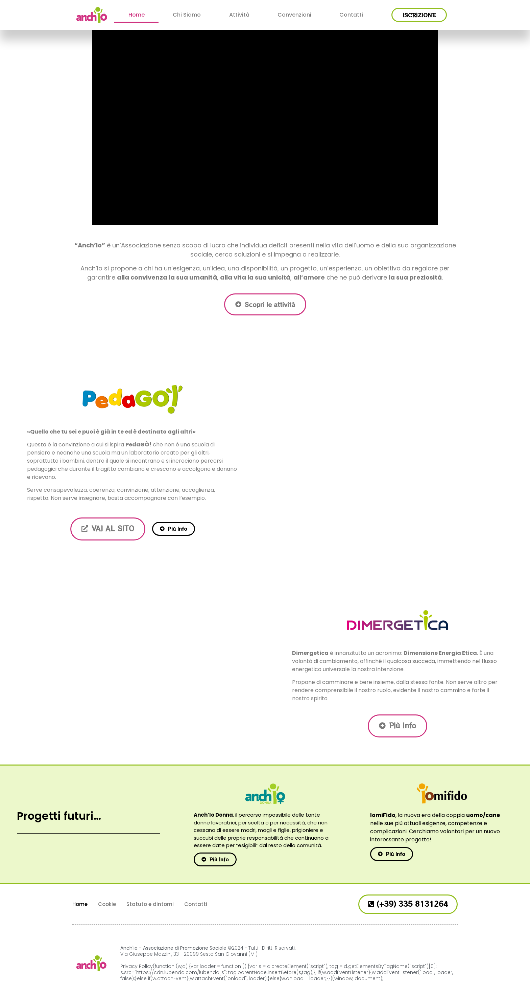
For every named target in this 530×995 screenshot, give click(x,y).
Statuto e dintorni (150, 904)
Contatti (351, 15)
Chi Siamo (187, 15)
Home (136, 15)
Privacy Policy (136, 966)
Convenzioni (294, 15)
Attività (239, 15)
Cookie (107, 904)
